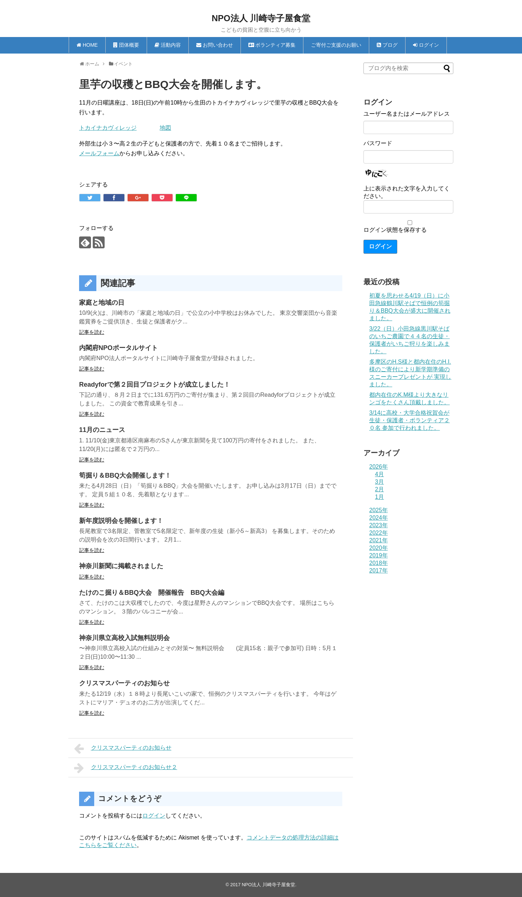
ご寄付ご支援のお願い (336, 45)
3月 (379, 482)
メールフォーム (99, 153)
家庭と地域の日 (101, 302)
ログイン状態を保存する (395, 230)
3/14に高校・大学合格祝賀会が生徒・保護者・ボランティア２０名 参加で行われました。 (409, 420)
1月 (379, 497)
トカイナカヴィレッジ (108, 128)
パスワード (377, 143)
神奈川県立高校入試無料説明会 (124, 637)
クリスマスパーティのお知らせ (124, 683)
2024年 (378, 518)
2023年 (378, 525)
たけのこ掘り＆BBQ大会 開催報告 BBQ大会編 (151, 592)
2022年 (378, 533)
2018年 (378, 563)
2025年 (378, 510)
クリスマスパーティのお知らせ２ (125, 768)
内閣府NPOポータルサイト (118, 347)
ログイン (153, 816)
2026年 (378, 467)
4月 (379, 474)
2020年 (378, 548)
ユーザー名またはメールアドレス (406, 114)
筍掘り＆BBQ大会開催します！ (125, 475)
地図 (165, 128)
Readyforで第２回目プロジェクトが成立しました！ (154, 384)
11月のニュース (102, 429)
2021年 (378, 540)
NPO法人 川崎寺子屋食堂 (261, 18)
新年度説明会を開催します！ (121, 520)
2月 (379, 489)
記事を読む (91, 332)
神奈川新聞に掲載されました (121, 566)
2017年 (378, 570)
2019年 (378, 555)
